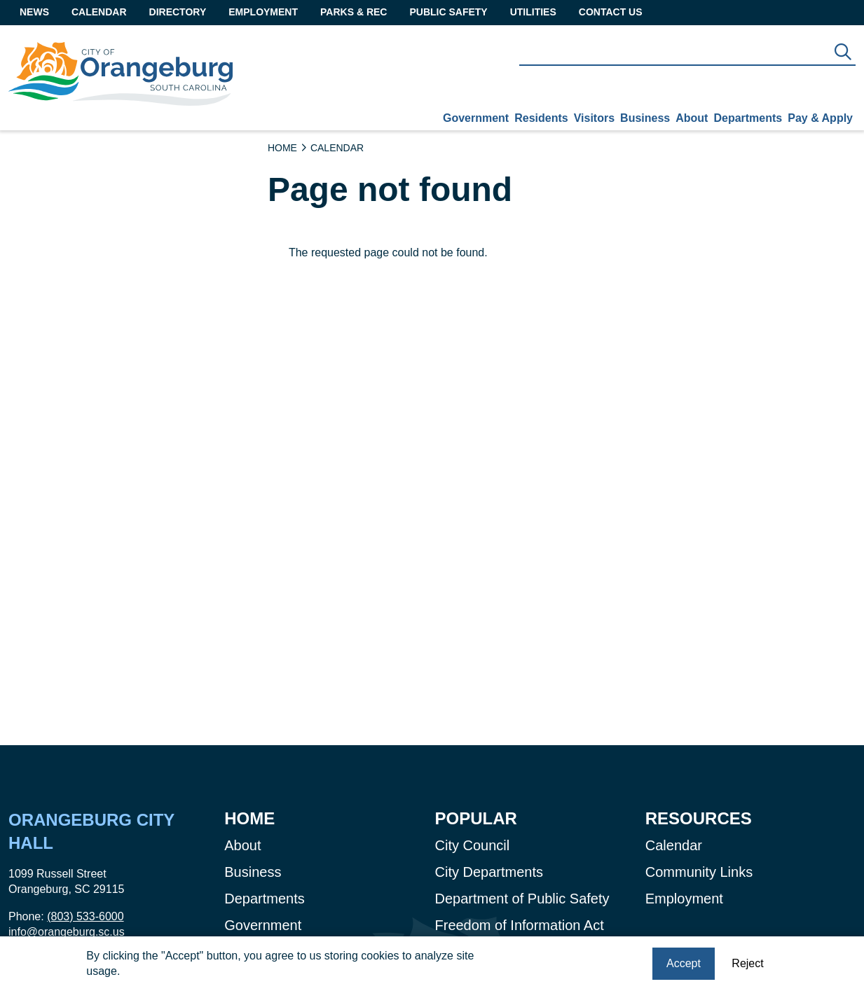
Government (476, 118)
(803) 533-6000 (85, 916)
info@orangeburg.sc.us (66, 932)
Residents (541, 118)
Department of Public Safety (522, 898)
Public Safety (448, 12)
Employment (263, 12)
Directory (178, 12)
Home (282, 147)
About (692, 118)
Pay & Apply (820, 118)
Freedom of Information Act (519, 925)
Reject (747, 965)
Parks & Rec (353, 12)
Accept (683, 965)
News (34, 12)
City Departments (489, 872)
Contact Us (611, 12)
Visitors (594, 118)
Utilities (533, 12)
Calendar (99, 12)
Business (645, 118)
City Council (472, 845)
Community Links (699, 872)
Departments (747, 118)
